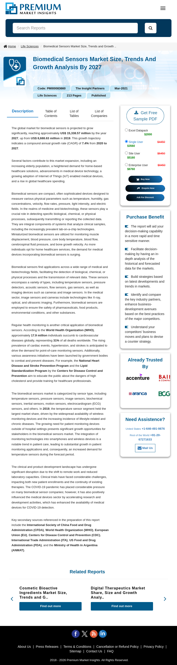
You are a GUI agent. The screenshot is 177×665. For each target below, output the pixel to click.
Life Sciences (29, 46)
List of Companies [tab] (99, 113)
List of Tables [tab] (74, 113)
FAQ (110, 651)
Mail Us (145, 448)
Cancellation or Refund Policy (117, 646)
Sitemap (75, 651)
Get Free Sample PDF (145, 115)
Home (12, 46)
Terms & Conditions (77, 646)
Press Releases (47, 646)
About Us (24, 646)
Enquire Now (145, 188)
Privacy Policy (154, 646)
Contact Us (94, 651)
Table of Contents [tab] (50, 113)
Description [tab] (22, 111)
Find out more (50, 606)
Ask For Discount (145, 197)
